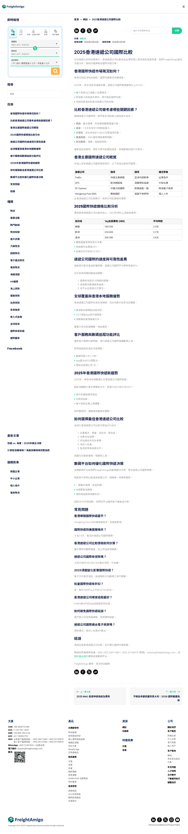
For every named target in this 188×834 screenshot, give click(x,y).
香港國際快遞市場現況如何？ (25, 113)
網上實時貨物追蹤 (76, 739)
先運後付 (72, 801)
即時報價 (72, 732)
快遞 (70, 768)
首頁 (76, 19)
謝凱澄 (83, 38)
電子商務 (172, 742)
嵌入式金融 (16, 317)
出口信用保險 (74, 794)
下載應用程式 (174, 778)
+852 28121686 (40, 742)
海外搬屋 (55, 32)
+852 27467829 (26, 745)
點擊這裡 (40, 745)
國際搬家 (15, 338)
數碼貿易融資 (74, 797)
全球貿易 (15, 324)
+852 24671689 (40, 739)
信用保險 (15, 303)
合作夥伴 (172, 775)
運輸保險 (15, 295)
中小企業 (15, 478)
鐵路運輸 (72, 771)
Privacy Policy (173, 825)
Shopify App (73, 749)
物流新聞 (15, 232)
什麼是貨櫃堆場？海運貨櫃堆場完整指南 (28, 450)
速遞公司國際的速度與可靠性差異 (28, 142)
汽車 (170, 762)
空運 (70, 761)
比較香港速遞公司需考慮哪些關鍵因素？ (31, 120)
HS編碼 (14, 281)
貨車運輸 (72, 775)
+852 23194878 (56, 742)
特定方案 (72, 746)
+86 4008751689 (21, 727)
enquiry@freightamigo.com (30, 748)
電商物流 (15, 267)
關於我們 (172, 727)
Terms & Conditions (157, 825)
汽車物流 (15, 246)
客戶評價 (15, 239)
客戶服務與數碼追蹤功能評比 (25, 156)
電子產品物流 (17, 260)
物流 (12, 211)
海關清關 (15, 274)
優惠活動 (15, 218)
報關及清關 (73, 742)
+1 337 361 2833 (21, 730)
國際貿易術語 (17, 331)
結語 (12, 191)
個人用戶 (15, 485)
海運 (70, 765)
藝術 (170, 755)
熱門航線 (15, 225)
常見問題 (15, 184)
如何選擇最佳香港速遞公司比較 (26, 170)
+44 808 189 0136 (22, 733)
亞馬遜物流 (73, 752)
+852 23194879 (56, 739)
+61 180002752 (20, 736)
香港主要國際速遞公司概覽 (24, 127)
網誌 (85, 19)
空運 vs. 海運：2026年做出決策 (24, 443)
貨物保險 (72, 791)
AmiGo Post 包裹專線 (78, 778)
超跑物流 (15, 253)
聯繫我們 (172, 782)
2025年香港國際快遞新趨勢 (25, 163)
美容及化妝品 (174, 759)
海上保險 (15, 288)
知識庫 (125, 731)
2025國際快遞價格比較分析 (25, 134)
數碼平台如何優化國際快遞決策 (26, 177)
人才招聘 (172, 771)
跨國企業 (15, 471)
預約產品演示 (81, 656)
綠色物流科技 (74, 736)
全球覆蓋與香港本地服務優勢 (25, 149)
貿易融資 (15, 310)
